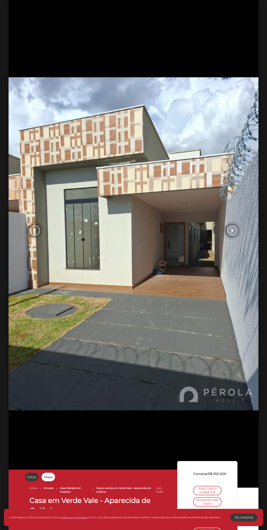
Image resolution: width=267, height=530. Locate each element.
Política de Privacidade (74, 517)
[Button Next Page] (232, 230)
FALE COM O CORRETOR (207, 262)
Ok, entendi (244, 517)
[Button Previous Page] (35, 230)
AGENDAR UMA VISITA (207, 273)
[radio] (31, 477)
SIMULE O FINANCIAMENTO (207, 304)
